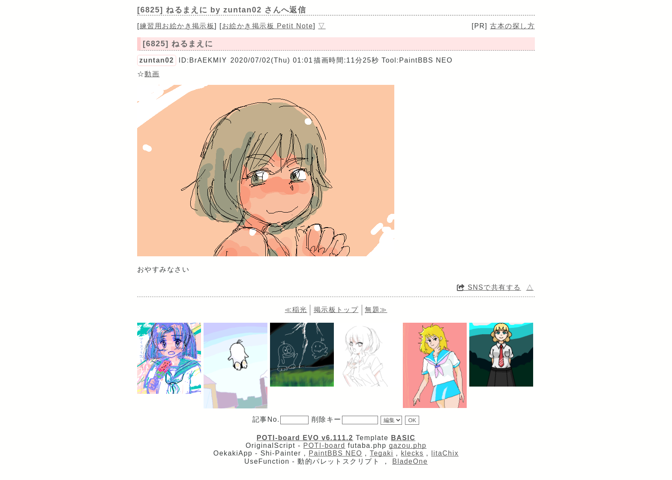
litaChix (445, 453)
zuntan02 (156, 60)
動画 (151, 74)
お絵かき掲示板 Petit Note (267, 26)
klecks (412, 453)
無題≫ (376, 309)
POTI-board (324, 445)
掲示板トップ (336, 309)
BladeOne (410, 461)
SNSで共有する (489, 287)
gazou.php (407, 445)
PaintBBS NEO (335, 453)
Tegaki (381, 453)
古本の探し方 (512, 26)
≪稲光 (296, 309)
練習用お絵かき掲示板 (177, 26)
